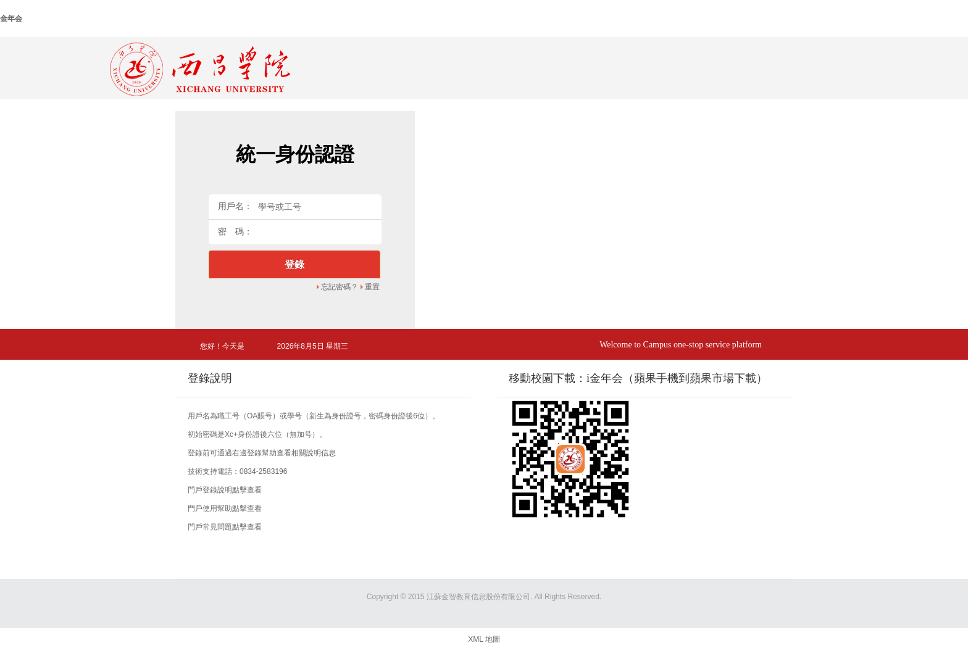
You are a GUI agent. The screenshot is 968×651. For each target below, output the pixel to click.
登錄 (294, 264)
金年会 (11, 18)
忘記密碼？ (339, 287)
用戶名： (235, 206)
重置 (372, 287)
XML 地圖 (484, 639)
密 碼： (235, 231)
